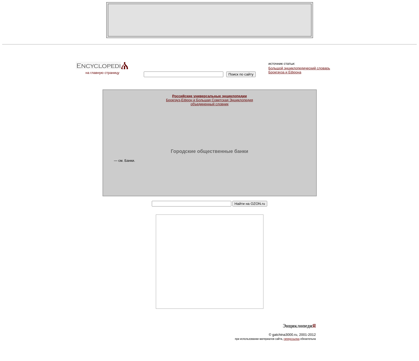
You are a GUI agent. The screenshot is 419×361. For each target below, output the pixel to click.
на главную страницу (102, 71)
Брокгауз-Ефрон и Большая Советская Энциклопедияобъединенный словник (209, 100)
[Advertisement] (209, 20)
